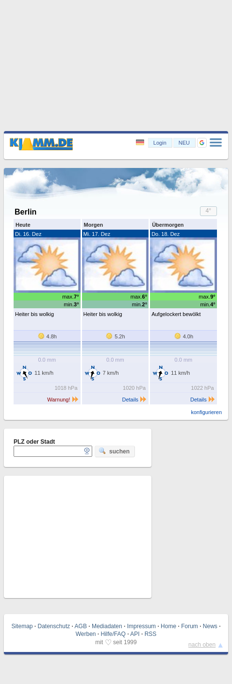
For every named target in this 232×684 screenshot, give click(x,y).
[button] (202, 143)
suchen (114, 451)
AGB (81, 626)
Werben (86, 634)
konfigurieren (206, 412)
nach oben (201, 644)
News (210, 626)
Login (159, 143)
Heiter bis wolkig (34, 314)
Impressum (141, 626)
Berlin (25, 212)
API (134, 634)
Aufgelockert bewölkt (176, 314)
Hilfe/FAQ (113, 634)
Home (168, 626)
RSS (151, 634)
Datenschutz (54, 626)
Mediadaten (107, 626)
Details (134, 399)
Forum (189, 626)
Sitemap (22, 626)
